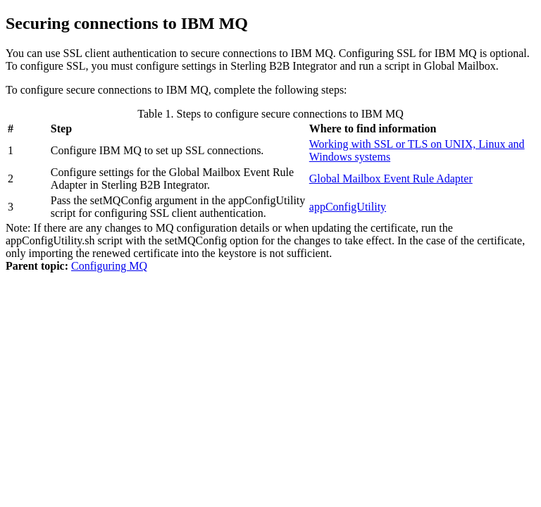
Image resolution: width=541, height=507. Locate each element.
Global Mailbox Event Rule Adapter (391, 178)
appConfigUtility (347, 207)
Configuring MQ (109, 266)
